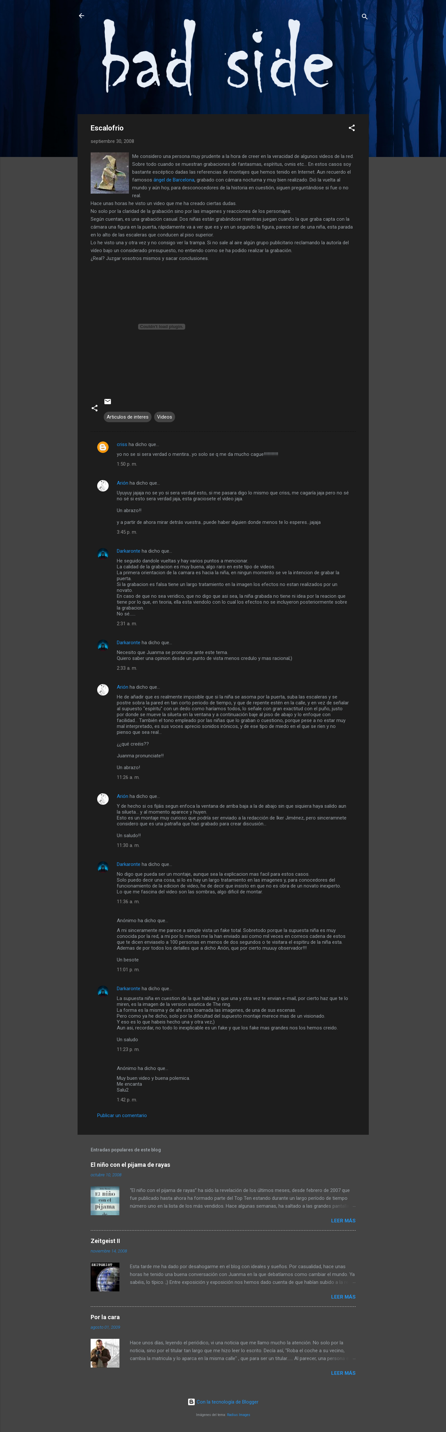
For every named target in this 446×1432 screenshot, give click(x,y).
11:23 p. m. (128, 1049)
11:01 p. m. (128, 970)
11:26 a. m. (128, 777)
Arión (122, 483)
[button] (352, 129)
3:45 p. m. (127, 532)
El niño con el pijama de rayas (130, 1164)
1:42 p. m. (127, 1100)
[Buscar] (365, 18)
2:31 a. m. (127, 624)
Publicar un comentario (122, 1115)
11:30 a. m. (128, 845)
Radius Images (238, 1415)
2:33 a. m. (127, 668)
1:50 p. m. (127, 464)
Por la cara (105, 1317)
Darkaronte (128, 551)
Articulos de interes (128, 417)
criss (122, 444)
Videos (164, 417)
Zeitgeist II (105, 1240)
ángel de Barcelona (173, 180)
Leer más (343, 1221)
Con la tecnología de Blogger (223, 1402)
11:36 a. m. (128, 902)
